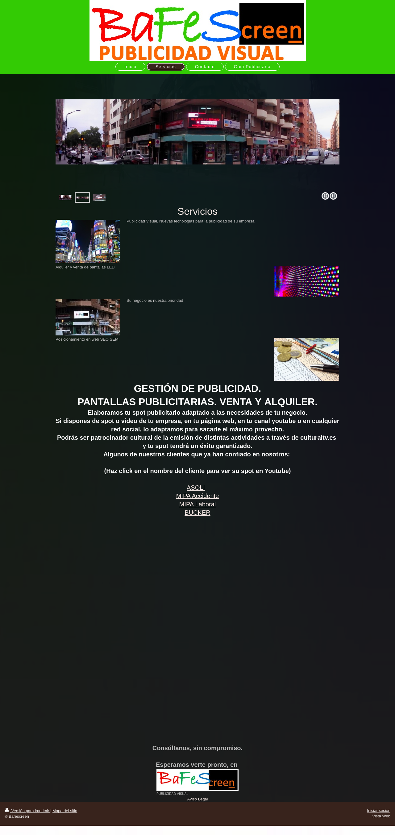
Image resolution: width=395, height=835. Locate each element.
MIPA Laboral (197, 504)
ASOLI (196, 487)
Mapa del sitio (64, 810)
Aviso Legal (197, 799)
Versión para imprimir (27, 810)
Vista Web (381, 816)
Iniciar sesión (378, 810)
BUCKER (197, 512)
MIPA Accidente (197, 495)
